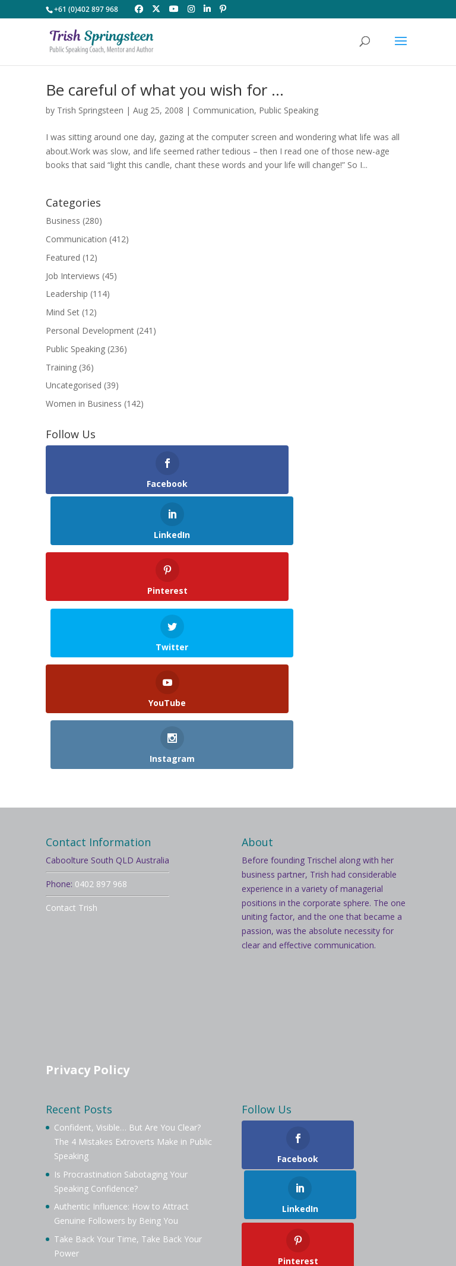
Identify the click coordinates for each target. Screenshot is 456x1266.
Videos (202, 1173)
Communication (223, 110)
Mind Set (63, 312)
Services (156, 1173)
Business (63, 220)
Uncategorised (74, 385)
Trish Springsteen (90, 110)
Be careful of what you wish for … (165, 89)
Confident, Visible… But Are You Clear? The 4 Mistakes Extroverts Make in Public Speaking (133, 979)
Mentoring (361, 1159)
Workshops (102, 1173)
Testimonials (290, 1173)
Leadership (67, 293)
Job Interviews (73, 275)
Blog (240, 1173)
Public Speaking (288, 110)
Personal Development (90, 330)
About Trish (136, 1159)
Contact (347, 1173)
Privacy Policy (87, 906)
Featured (63, 257)
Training (61, 367)
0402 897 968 (101, 720)
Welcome (78, 1159)
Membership (298, 1159)
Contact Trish (71, 744)
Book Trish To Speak (216, 1159)
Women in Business (84, 403)
